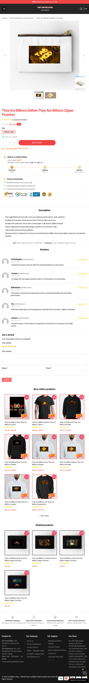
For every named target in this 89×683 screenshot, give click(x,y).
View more (44, 516)
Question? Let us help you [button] (78, 680)
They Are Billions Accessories (21, 18)
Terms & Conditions (34, 644)
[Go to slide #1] (38, 95)
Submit (6, 380)
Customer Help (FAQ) (55, 657)
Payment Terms (53, 647)
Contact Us (52, 653)
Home (4, 18)
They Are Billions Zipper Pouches (49, 18)
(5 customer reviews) (19, 120)
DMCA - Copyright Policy (35, 651)
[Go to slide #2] (50, 95)
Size (3, 128)
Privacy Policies (32, 647)
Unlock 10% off (85, 673)
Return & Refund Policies (57, 650)
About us (30, 641)
